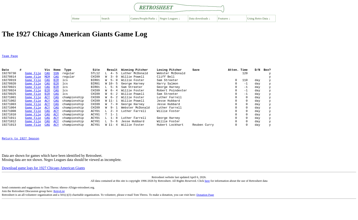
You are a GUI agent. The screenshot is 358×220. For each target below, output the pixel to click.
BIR (56, 85)
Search (105, 18)
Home (75, 18)
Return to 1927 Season (20, 155)
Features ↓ (224, 18)
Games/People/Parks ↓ (144, 18)
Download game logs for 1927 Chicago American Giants (43, 187)
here (207, 200)
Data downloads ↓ (199, 18)
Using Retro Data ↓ (258, 18)
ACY (47, 106)
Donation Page (205, 214)
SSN (56, 77)
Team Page (10, 56)
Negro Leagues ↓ (170, 18)
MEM (47, 81)
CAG (47, 77)
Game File (33, 77)
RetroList (59, 210)
